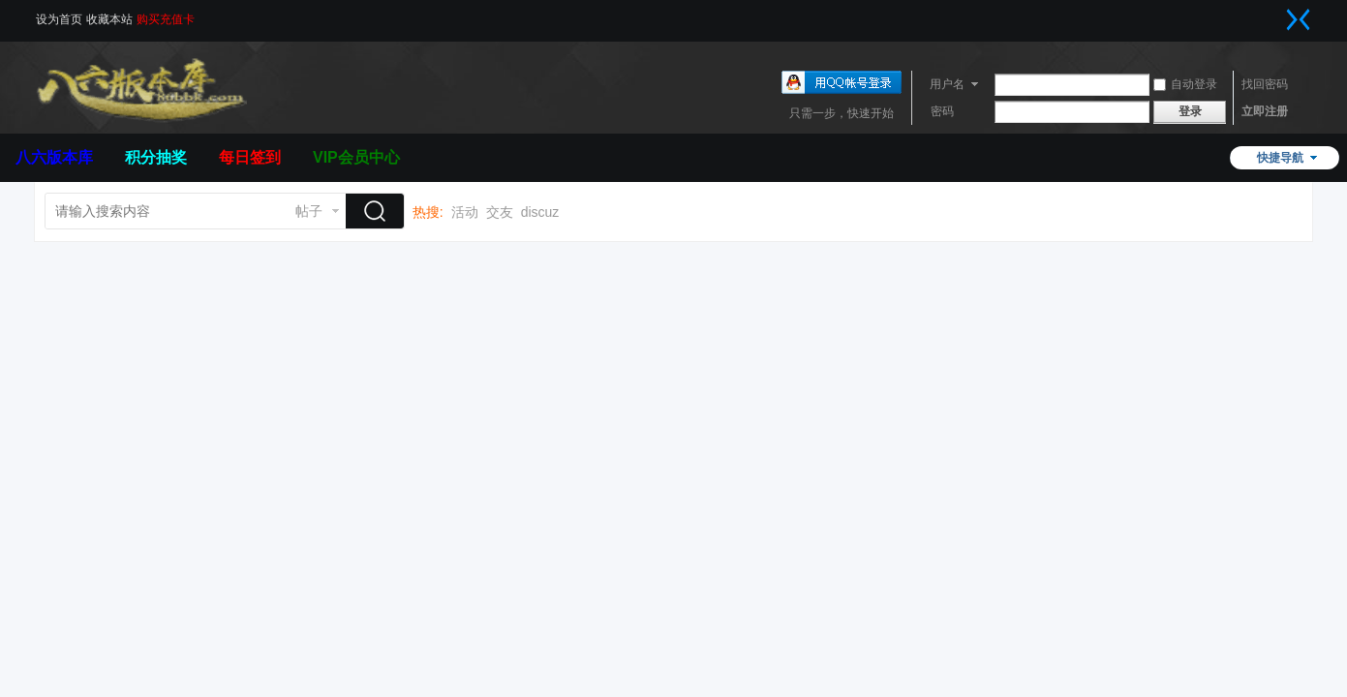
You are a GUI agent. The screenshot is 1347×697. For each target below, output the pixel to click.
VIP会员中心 (356, 157)
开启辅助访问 (1279, 13)
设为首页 (59, 19)
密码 (942, 111)
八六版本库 (54, 157)
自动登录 (1185, 84)
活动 (464, 212)
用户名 (947, 84)
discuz (540, 212)
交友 (499, 212)
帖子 (308, 211)
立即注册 (1264, 111)
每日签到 (250, 157)
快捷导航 (1280, 158)
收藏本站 (109, 19)
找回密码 (1264, 84)
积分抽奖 (156, 157)
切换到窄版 (1298, 19)
